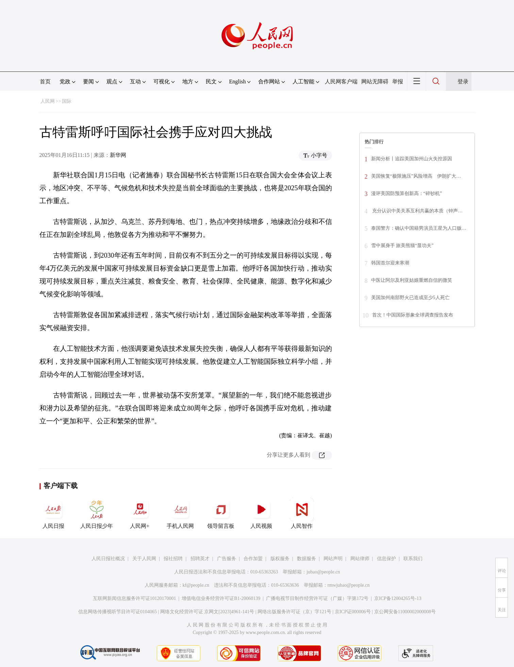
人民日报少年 (96, 513)
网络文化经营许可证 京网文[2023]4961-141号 (207, 611)
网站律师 (359, 558)
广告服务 (226, 558)
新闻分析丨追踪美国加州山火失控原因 (411, 158)
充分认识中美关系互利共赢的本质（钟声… (417, 210)
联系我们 (412, 558)
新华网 (118, 155)
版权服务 (279, 558)
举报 (397, 81)
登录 (463, 81)
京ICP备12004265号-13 (397, 598)
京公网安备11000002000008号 (405, 611)
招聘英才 (200, 558)
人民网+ (140, 513)
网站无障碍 (374, 81)
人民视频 (261, 513)
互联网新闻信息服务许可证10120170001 (134, 598)
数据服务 (306, 558)
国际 (66, 101)
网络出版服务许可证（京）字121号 (294, 611)
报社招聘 (173, 558)
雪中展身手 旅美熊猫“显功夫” (402, 245)
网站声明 (333, 558)
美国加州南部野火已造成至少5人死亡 (410, 297)
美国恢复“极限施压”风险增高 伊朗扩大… (416, 176)
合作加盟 (253, 558)
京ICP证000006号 (353, 611)
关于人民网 (144, 558)
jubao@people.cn (323, 571)
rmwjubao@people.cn (349, 585)
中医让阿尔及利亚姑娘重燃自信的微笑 (411, 280)
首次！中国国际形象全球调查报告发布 (412, 315)
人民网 (47, 101)
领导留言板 (220, 513)
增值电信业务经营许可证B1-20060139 (221, 598)
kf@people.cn (196, 585)
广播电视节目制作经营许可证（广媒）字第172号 (317, 598)
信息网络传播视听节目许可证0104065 (117, 611)
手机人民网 (180, 513)
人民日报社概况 (108, 558)
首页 (45, 81)
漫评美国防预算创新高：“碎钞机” (406, 193)
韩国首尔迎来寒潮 (390, 262)
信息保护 (386, 558)
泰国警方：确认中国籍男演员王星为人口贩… (418, 228)
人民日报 (53, 513)
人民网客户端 (341, 81)
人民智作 (302, 513)
